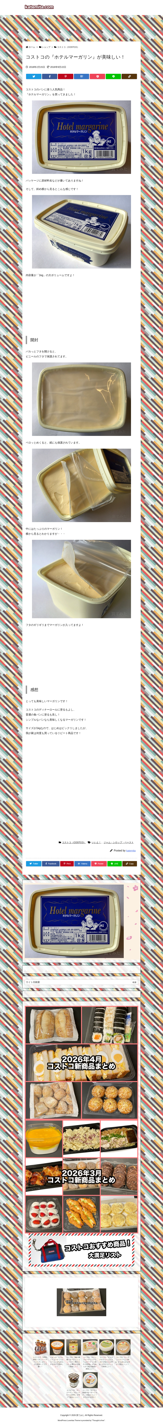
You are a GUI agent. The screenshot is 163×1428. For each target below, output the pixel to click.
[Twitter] (33, 76)
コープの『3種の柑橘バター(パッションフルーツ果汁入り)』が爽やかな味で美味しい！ (73, 1361)
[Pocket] (97, 76)
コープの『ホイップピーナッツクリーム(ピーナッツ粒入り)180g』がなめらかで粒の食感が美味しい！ (90, 1363)
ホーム (32, 47)
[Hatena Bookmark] (81, 76)
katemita (131, 850)
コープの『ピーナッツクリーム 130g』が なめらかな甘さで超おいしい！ (122, 1360)
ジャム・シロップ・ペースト (119, 842)
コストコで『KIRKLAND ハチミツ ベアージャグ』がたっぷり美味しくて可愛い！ (40, 1361)
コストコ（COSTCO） (68, 47)
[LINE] (113, 76)
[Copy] (129, 76)
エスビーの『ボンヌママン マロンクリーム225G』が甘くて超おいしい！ (73, 1393)
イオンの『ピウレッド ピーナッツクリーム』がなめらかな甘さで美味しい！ (57, 1361)
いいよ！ (96, 842)
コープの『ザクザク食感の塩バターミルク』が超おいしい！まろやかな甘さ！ (89, 1393)
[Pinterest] (65, 76)
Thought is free (98, 1420)
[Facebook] (49, 76)
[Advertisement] (81, 26)
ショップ (46, 47)
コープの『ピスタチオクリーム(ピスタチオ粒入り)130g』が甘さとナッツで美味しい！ (106, 1361)
